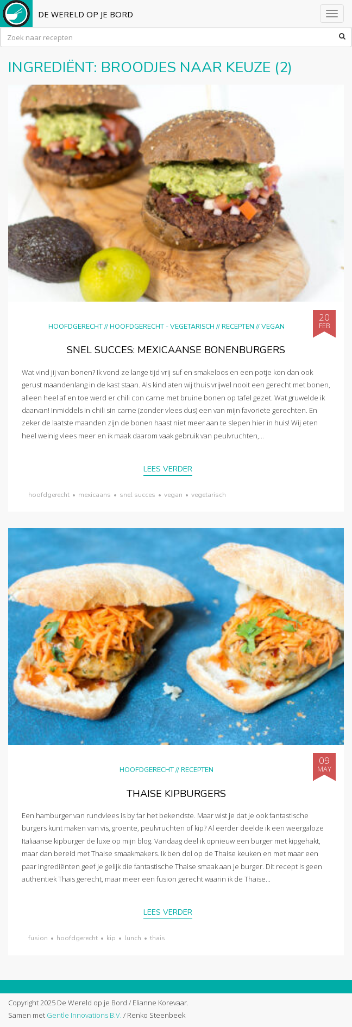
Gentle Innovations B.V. (84, 1015)
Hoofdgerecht (75, 326)
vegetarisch (208, 494)
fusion (38, 938)
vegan (173, 494)
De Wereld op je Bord (85, 14)
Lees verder (167, 469)
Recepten (238, 326)
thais (157, 938)
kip (111, 938)
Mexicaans (94, 494)
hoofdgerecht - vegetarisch (162, 326)
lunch (132, 938)
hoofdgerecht (49, 494)
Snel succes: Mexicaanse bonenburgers (176, 349)
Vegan (273, 326)
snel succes (137, 494)
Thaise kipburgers (176, 793)
